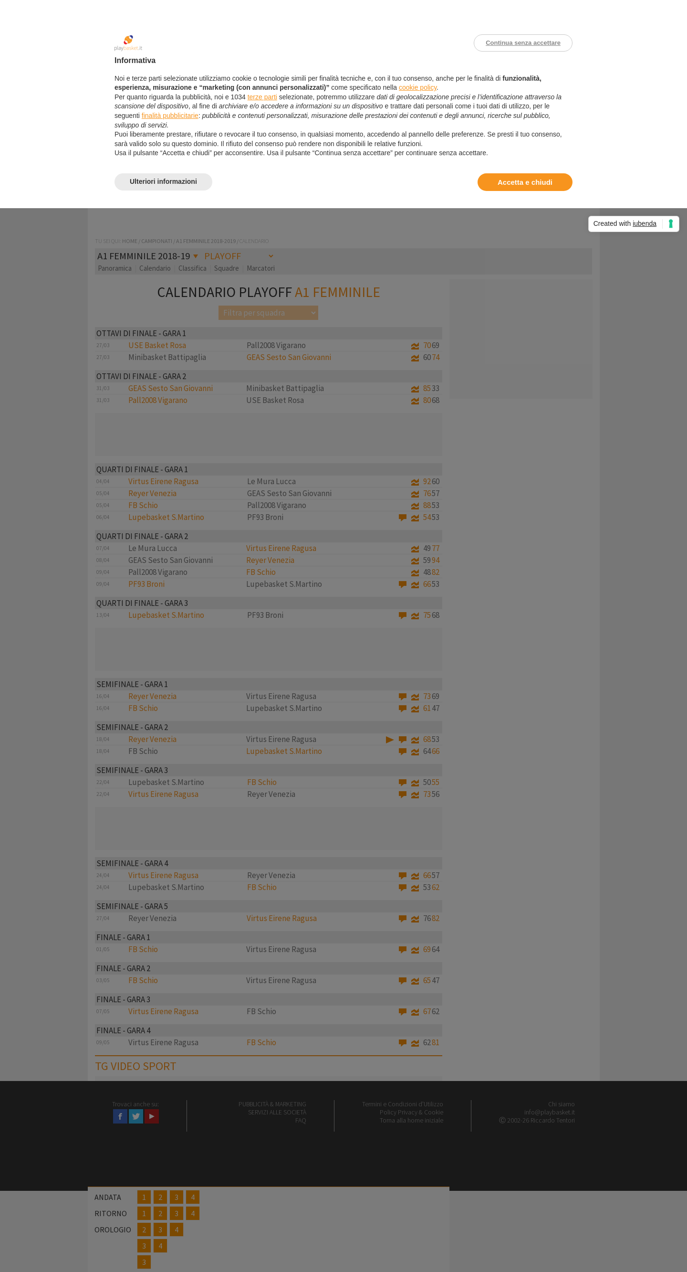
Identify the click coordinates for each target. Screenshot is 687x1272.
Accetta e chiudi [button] (525, 182)
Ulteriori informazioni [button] (163, 181)
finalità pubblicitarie (170, 115)
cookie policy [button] (418, 87)
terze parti (262, 97)
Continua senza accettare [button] (523, 42)
